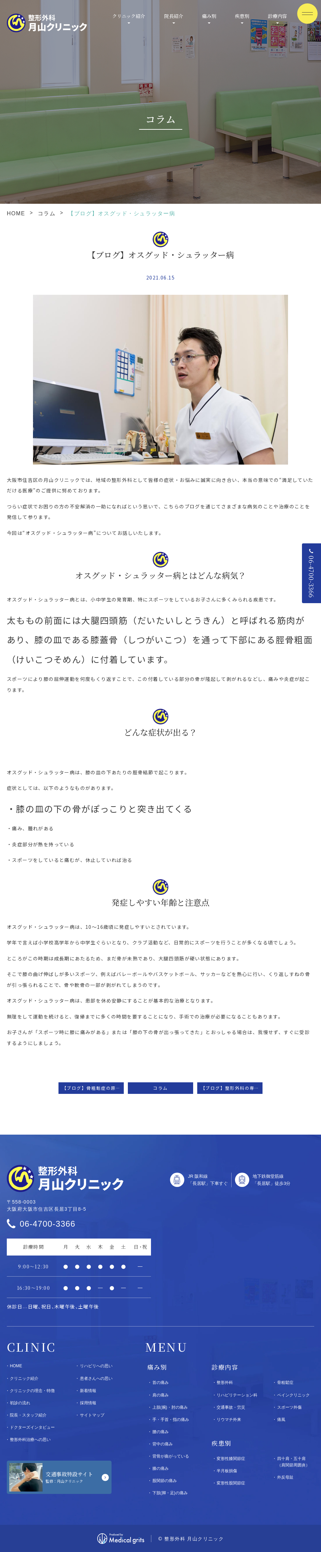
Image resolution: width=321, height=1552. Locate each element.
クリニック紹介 (128, 16)
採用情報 (88, 1403)
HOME (16, 213)
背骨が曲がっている (170, 1456)
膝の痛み (160, 1468)
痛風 (281, 1419)
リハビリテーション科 (237, 1395)
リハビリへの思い (96, 1366)
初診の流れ (20, 1403)
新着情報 (88, 1390)
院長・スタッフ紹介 (28, 1415)
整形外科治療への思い (30, 1439)
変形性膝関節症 (231, 1458)
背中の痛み (162, 1444)
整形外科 (225, 1382)
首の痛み (160, 1382)
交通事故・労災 (231, 1407)
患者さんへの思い (96, 1378)
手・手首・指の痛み (170, 1419)
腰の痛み (160, 1431)
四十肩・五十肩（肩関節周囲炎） (293, 1461)
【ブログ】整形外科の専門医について (232, 1088)
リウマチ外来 (229, 1419)
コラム (47, 213)
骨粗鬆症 (285, 1382)
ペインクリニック (293, 1395)
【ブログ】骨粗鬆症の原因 (91, 1088)
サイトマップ (92, 1415)
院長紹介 (173, 16)
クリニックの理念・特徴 (32, 1390)
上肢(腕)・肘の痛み (170, 1407)
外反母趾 (285, 1477)
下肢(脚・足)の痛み (170, 1493)
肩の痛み (160, 1395)
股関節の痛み (164, 1480)
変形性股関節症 (231, 1483)
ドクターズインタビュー (32, 1427)
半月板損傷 (227, 1470)
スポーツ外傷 (289, 1407)
